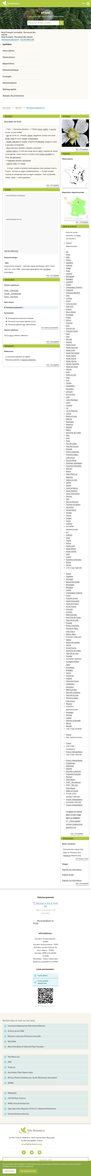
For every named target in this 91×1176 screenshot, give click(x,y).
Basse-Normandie (73, 582)
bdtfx (19, 108)
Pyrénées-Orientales (73, 466)
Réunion (69, 469)
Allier (68, 257)
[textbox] (43, 23)
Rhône (68, 471)
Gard (68, 334)
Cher (68, 296)
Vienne (68, 515)
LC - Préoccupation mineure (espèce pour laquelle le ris (74, 824)
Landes (68, 383)
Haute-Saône (71, 356)
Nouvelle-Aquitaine (73, 692)
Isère (68, 378)
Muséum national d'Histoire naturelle (23, 1036)
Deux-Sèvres (71, 312)
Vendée (69, 513)
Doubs (68, 317)
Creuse (68, 309)
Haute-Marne (71, 549)
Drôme (68, 320)
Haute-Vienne (71, 361)
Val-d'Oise (70, 507)
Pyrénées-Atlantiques (74, 463)
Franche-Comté (72, 331)
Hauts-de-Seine (72, 367)
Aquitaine (69, 263)
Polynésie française (73, 774)
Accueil (7, 108)
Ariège (68, 268)
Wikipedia (11, 1093)
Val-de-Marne (71, 510)
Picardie (69, 449)
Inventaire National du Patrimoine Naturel (25, 1026)
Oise (67, 435)
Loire (68, 397)
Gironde (69, 339)
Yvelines (69, 524)
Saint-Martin (70, 780)
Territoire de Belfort (73, 505)
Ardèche (69, 265)
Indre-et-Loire (71, 375)
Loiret (68, 403)
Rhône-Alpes (71, 634)
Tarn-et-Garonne (72, 502)
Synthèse (7, 44)
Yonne (68, 521)
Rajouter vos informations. (72, 870)
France (68, 735)
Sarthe (68, 483)
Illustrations (9, 57)
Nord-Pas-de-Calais (73, 433)
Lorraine (69, 405)
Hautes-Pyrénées (72, 364)
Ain (67, 252)
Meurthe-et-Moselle (73, 721)
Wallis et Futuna (72, 791)
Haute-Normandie (72, 353)
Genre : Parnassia (11, 297)
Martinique (70, 422)
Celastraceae (27, 39)
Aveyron (69, 274)
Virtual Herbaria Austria (17, 1114)
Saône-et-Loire (71, 480)
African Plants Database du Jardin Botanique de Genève (31, 1078)
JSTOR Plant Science (15, 1098)
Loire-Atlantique (72, 400)
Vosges (68, 518)
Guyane (69, 342)
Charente (69, 290)
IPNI (8, 1062)
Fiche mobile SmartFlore (41, 982)
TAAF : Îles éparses (73, 782)
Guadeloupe (70, 763)
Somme (69, 496)
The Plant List (12, 1057)
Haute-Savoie (71, 358)
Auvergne (69, 579)
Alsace (68, 260)
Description (8, 50)
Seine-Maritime (71, 491)
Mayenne (69, 424)
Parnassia (5, 39)
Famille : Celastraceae (12, 294)
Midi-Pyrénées (71, 615)
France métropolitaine (74, 752)
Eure (68, 326)
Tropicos (10, 1067)
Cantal (68, 285)
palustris (14, 39)
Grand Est (70, 676)
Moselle (69, 726)
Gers (68, 337)
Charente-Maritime (73, 293)
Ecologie (7, 76)
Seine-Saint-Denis (73, 494)
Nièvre (68, 430)
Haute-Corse (71, 345)
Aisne (68, 254)
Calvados (69, 282)
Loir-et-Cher (70, 394)
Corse (68, 301)
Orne (68, 438)
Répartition (8, 63)
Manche (69, 419)
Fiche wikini (41, 976)
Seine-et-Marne (72, 488)
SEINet (9, 1083)
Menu (86, 3)
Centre (68, 590)
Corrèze (69, 298)
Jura (67, 380)
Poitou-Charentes (72, 452)
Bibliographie (9, 89)
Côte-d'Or (69, 306)
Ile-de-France (71, 606)
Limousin (69, 392)
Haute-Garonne (72, 347)
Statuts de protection (13, 96)
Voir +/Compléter (52, 185)
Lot (67, 408)
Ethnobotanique (10, 70)
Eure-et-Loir (70, 328)
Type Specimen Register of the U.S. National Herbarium (30, 1109)
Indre (68, 372)
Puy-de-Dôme (71, 460)
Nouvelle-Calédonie (73, 771)
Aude (68, 271)
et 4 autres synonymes (49, 328)
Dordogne (69, 315)
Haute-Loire (70, 350)
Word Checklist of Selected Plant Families (24, 1047)
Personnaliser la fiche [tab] (43, 922)
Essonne (69, 323)
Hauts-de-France (72, 604)
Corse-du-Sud (71, 304)
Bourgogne (70, 276)
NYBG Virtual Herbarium (17, 1103)
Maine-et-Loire (71, 416)
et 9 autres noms (82, 859)
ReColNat (10, 1041)
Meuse (68, 723)
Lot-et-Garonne (71, 411)
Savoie (68, 485)
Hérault (68, 369)
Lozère (68, 413)
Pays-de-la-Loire (72, 446)
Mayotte (69, 427)
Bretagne (69, 279)
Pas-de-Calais (71, 444)
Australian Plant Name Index (19, 1072)
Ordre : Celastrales (11, 290)
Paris (68, 441)
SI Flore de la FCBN (14, 1031)
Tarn (67, 499)
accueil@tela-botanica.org (31, 1144)
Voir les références (11, 251)
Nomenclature (10, 83)
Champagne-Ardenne (74, 287)
